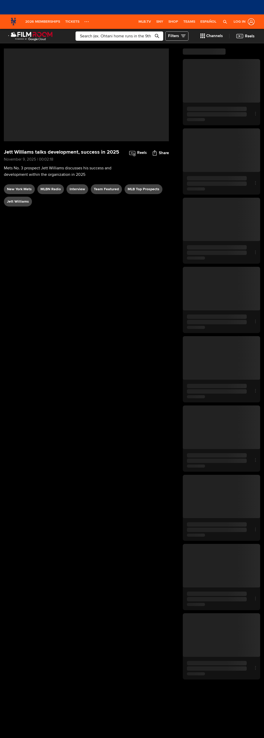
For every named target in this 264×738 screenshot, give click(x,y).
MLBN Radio (50, 189)
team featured (106, 189)
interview (77, 189)
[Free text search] (119, 36)
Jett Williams (18, 201)
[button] (225, 21)
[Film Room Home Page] (30, 36)
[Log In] (243, 21)
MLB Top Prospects (143, 189)
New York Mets (19, 189)
